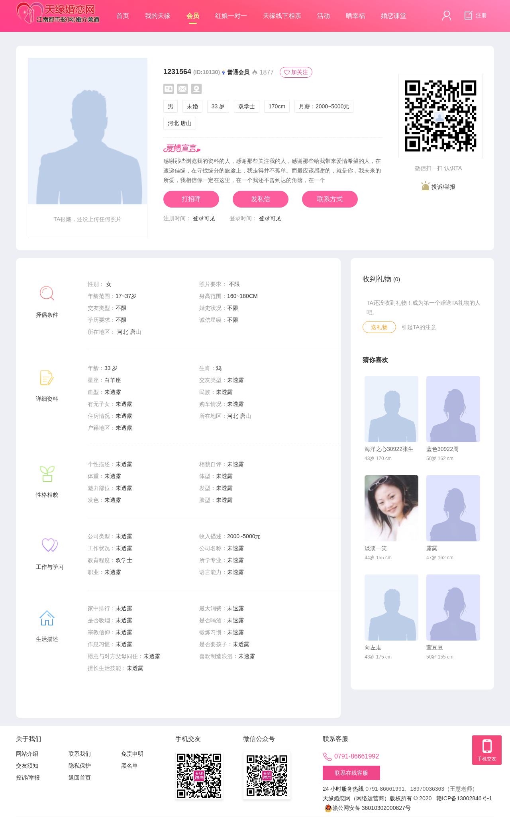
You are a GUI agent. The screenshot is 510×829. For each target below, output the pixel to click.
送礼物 (379, 327)
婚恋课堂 (393, 15)
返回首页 (80, 777)
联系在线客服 (351, 773)
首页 (122, 15)
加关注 (296, 72)
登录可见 (204, 218)
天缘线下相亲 (282, 15)
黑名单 (129, 765)
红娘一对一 (231, 15)
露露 (431, 548)
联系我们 (80, 754)
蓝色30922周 (442, 449)
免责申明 (132, 754)
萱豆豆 (434, 647)
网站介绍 (27, 754)
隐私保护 (80, 765)
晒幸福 (355, 15)
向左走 (373, 647)
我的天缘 (158, 15)
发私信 (260, 199)
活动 (323, 15)
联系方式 (330, 199)
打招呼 (191, 199)
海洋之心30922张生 (389, 449)
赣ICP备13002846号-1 (464, 798)
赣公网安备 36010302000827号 (367, 808)
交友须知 (27, 765)
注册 (474, 16)
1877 (262, 72)
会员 (192, 18)
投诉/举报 (438, 186)
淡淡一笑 (376, 548)
